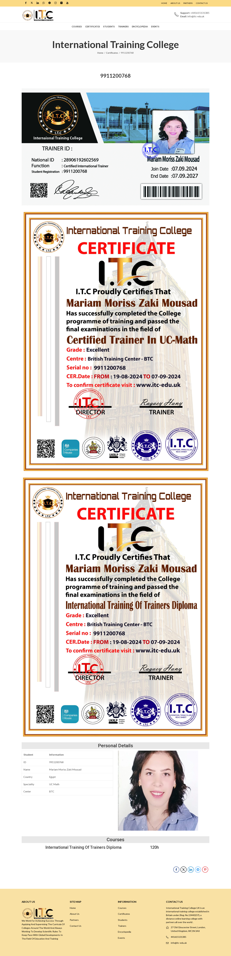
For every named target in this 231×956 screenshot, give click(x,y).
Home (100, 52)
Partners (74, 920)
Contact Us (75, 925)
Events (121, 937)
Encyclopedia (124, 931)
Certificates (112, 52)
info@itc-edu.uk (179, 942)
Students (122, 920)
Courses (122, 908)
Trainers (122, 925)
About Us (74, 913)
